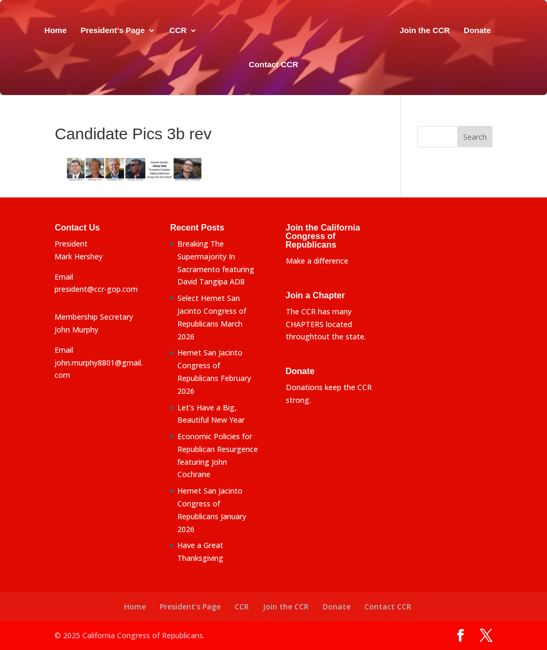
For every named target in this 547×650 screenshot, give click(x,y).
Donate (241, 65)
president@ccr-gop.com (96, 289)
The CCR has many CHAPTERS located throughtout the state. (326, 324)
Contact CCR (294, 65)
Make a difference (317, 261)
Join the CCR (449, 31)
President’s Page (129, 31)
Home (72, 31)
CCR (195, 31)
